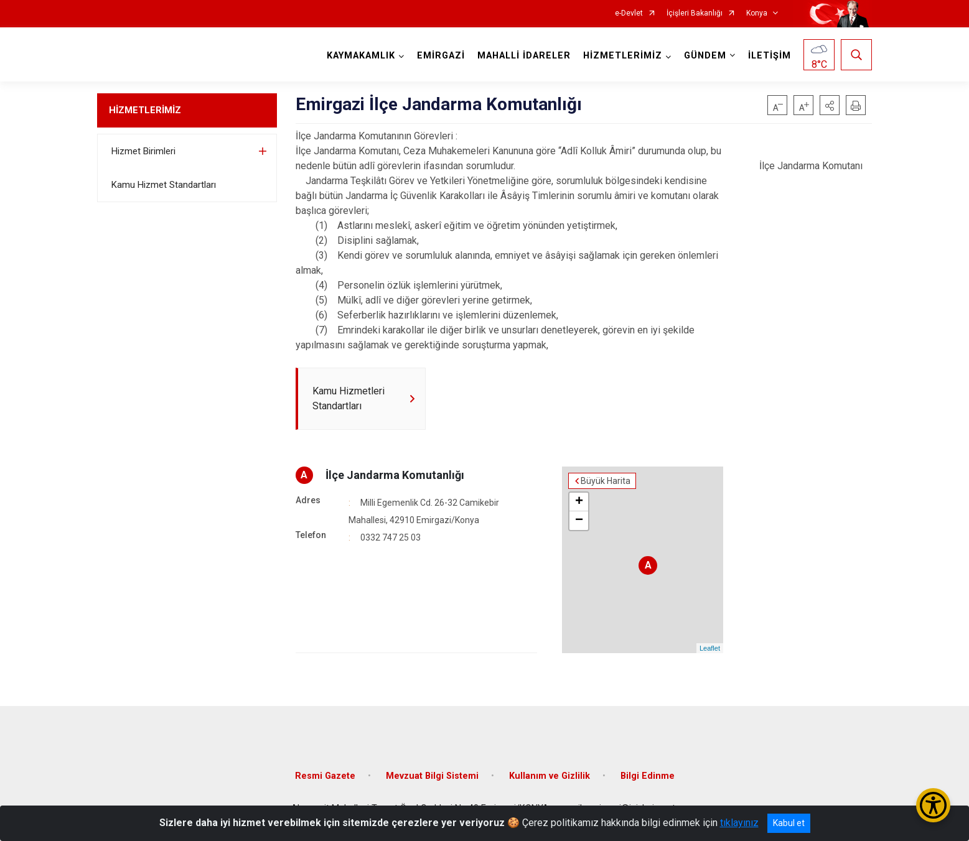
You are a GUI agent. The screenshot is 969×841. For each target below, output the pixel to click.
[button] (830, 105)
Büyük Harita (605, 481)
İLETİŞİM (769, 55)
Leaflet (710, 648)
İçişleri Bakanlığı (695, 13)
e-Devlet (629, 13)
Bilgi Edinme (647, 776)
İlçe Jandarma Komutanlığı (394, 474)
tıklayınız (739, 823)
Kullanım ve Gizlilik (549, 776)
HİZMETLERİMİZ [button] (622, 55)
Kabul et (789, 823)
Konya (756, 13)
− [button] (579, 520)
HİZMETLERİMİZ (145, 110)
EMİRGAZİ (441, 55)
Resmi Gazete (325, 776)
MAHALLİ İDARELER (524, 55)
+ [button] (579, 502)
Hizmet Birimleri (143, 151)
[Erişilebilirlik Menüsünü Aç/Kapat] (933, 805)
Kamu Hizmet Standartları (163, 184)
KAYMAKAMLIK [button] (361, 55)
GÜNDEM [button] (705, 55)
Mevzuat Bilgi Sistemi (432, 776)
